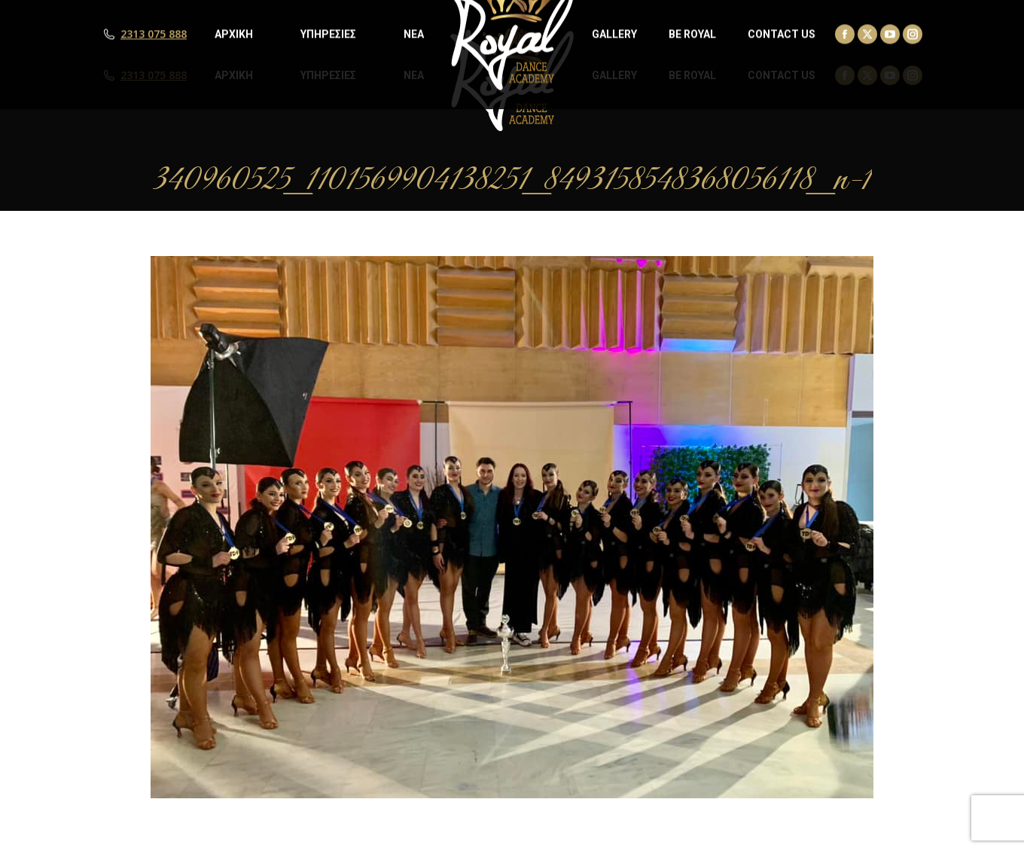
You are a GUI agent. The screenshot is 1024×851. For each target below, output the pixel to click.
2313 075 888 (153, 75)
